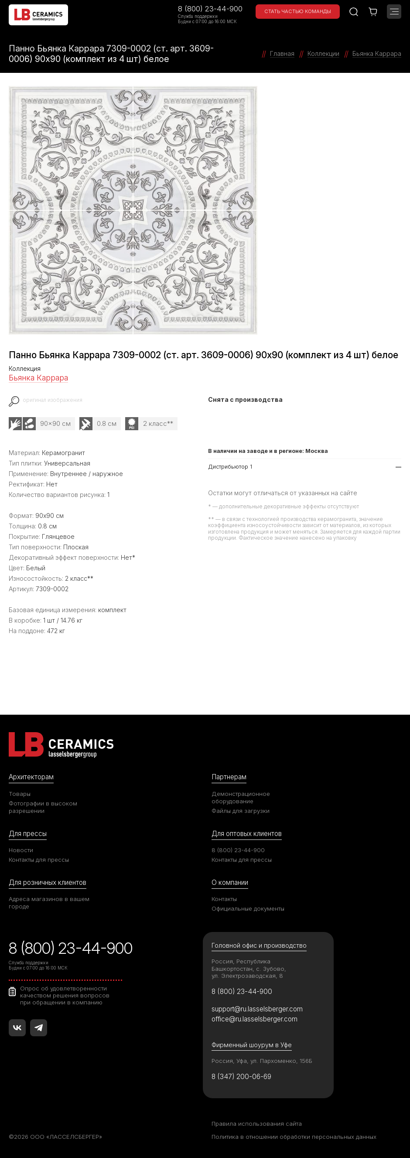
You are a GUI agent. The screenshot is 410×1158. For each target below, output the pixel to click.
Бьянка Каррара (38, 377)
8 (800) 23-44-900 (210, 8)
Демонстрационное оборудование (241, 797)
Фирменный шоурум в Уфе (252, 1044)
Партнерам (229, 777)
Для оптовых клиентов (247, 833)
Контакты (224, 898)
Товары (20, 793)
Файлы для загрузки (241, 810)
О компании (230, 882)
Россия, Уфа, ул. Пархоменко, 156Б (262, 1060)
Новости (21, 849)
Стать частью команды (297, 11)
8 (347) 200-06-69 (241, 1076)
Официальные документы (248, 908)
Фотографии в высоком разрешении (43, 807)
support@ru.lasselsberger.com (257, 1009)
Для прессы (28, 833)
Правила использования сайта (257, 1123)
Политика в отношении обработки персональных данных (294, 1136)
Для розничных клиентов (47, 882)
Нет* (128, 557)
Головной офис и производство (259, 945)
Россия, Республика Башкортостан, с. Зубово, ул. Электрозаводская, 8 (249, 968)
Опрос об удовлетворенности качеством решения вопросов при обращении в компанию (64, 995)
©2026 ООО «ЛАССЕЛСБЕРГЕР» (55, 1136)
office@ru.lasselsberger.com (254, 1019)
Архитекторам (31, 777)
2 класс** (158, 423)
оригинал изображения (52, 400)
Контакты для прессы (39, 859)
